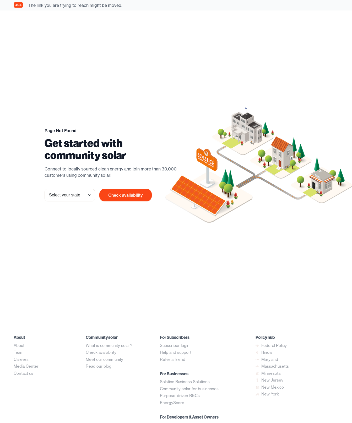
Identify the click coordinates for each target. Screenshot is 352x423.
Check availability (125, 195)
